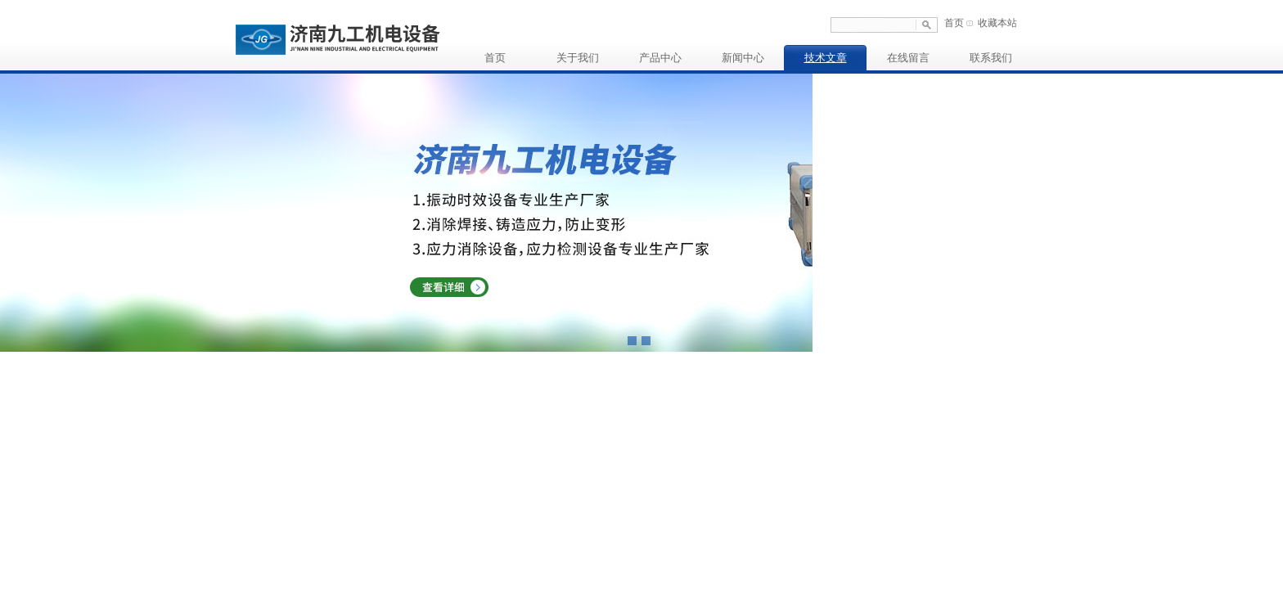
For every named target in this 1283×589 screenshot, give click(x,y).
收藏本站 (997, 23)
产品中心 (660, 58)
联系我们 (991, 58)
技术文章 (825, 58)
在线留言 (908, 58)
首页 (954, 23)
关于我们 (577, 58)
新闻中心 (743, 58)
